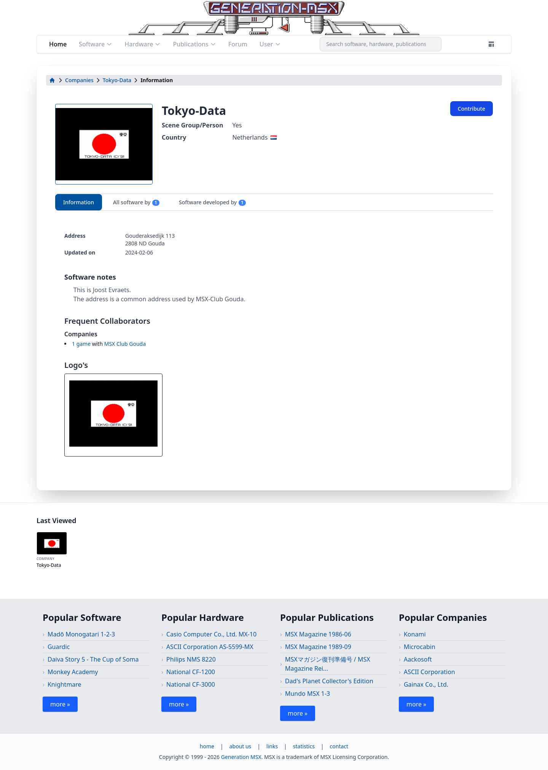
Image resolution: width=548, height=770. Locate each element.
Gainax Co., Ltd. (426, 684)
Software (95, 44)
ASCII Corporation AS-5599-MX (209, 647)
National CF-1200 (190, 672)
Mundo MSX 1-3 (307, 693)
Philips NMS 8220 (191, 659)
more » (60, 704)
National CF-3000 (190, 684)
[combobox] (380, 44)
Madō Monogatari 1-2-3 (81, 634)
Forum (237, 44)
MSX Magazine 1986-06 (318, 634)
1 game (81, 343)
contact (339, 746)
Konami (415, 634)
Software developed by (212, 202)
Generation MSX (241, 756)
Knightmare (64, 684)
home (207, 746)
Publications (194, 44)
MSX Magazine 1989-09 (318, 647)
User (270, 44)
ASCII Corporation (429, 672)
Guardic (59, 647)
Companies (79, 80)
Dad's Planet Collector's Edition (329, 681)
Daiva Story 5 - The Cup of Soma (93, 659)
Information (78, 202)
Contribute (471, 108)
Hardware (142, 44)
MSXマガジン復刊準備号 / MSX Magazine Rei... (327, 664)
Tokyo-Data (117, 80)
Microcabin (419, 647)
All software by (136, 202)
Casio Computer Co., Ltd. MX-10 (211, 634)
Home (58, 44)
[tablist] (274, 202)
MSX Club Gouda (125, 343)
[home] (52, 80)
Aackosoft (418, 659)
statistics (304, 746)
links (272, 746)
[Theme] (491, 44)
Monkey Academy (73, 672)
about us (240, 746)
